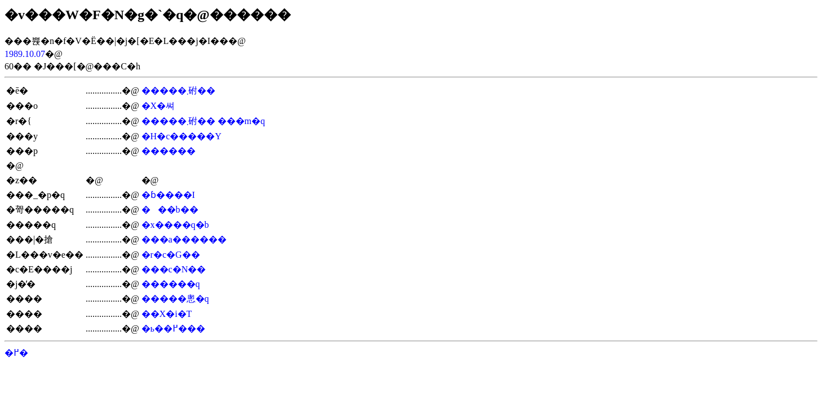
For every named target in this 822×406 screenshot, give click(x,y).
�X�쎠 (158, 106)
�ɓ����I (168, 195)
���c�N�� (174, 269)
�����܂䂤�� (178, 90)
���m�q (241, 121)
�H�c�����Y (182, 136)
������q (171, 284)
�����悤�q (175, 298)
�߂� (16, 353)
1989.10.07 (25, 54)
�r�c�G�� (171, 254)
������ (169, 151)
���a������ (184, 239)
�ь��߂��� (173, 328)
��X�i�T (167, 314)
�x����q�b (175, 225)
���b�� (170, 209)
